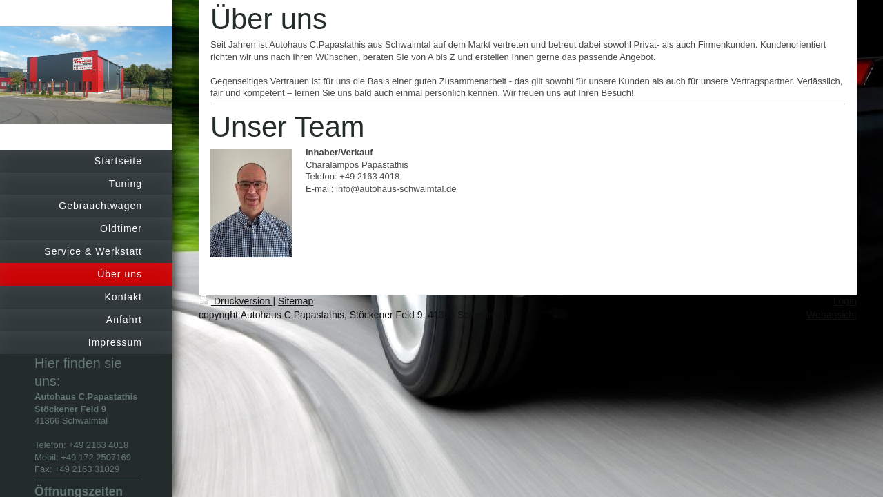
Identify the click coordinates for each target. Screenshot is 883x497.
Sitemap (295, 300)
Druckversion (235, 300)
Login (845, 300)
